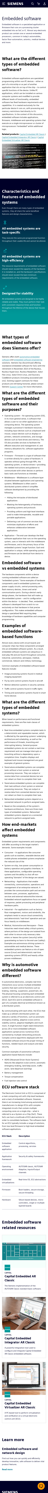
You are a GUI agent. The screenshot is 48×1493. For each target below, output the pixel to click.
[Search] (32, 3)
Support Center (16, 387)
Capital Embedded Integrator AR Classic (19, 137)
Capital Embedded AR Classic (32, 134)
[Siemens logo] (15, 3)
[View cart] (38, 3)
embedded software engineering (28, 360)
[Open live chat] (41, 1486)
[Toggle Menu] (3, 3)
